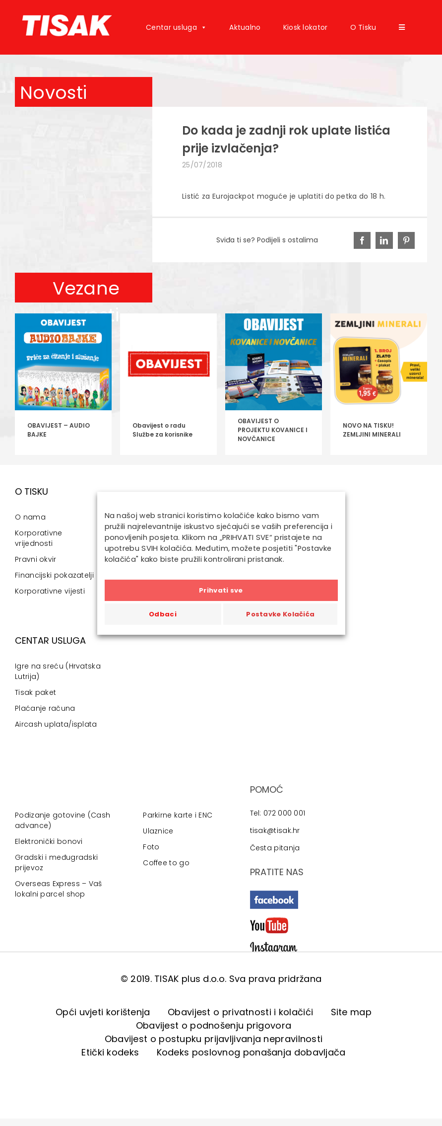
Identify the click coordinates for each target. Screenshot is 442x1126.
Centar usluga (176, 27)
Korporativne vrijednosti (39, 538)
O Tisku (363, 27)
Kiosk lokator (305, 27)
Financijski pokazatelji (54, 575)
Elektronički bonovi (49, 841)
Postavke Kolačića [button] (280, 614)
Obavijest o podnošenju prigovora (214, 1025)
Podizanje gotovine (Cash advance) (62, 820)
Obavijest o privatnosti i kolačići (240, 1012)
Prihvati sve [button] (221, 590)
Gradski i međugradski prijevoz (56, 862)
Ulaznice (158, 831)
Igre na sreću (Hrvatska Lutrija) (58, 671)
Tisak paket (35, 692)
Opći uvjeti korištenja (103, 1012)
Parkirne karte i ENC (177, 815)
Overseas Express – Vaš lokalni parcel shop (58, 889)
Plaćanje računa (45, 708)
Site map (351, 1012)
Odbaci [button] (163, 614)
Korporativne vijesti (50, 591)
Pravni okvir (36, 559)
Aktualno (244, 27)
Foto (151, 847)
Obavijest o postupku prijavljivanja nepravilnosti (214, 1039)
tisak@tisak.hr (275, 830)
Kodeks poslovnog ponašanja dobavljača (251, 1052)
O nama (30, 517)
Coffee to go (166, 863)
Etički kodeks (110, 1052)
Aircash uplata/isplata (56, 724)
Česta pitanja (275, 848)
